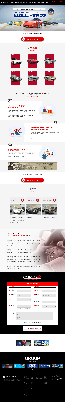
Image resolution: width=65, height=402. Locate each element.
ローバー (25, 390)
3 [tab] (32, 369)
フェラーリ (25, 383)
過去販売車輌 (32, 379)
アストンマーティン (26, 389)
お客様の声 (32, 382)
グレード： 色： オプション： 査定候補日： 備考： (34, 316)
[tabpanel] (32, 366)
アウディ (25, 388)
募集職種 (45, 379)
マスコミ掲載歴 (45, 382)
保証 (31, 388)
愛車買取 (32, 378)
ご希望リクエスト (33, 383)
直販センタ (37, 379)
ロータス (25, 387)
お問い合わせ (45, 378)
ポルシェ (25, 377)
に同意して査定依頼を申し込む (33, 322)
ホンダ (25, 394)
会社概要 (45, 377)
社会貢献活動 (45, 383)
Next (49, 366)
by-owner (32, 384)
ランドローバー (26, 393)
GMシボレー (25, 384)
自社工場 (37, 377)
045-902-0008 (57, 2)
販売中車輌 (32, 377)
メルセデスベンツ (26, 378)
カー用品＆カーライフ (39, 378)
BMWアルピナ (26, 382)
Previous (16, 366)
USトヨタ (25, 395)
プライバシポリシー (28, 322)
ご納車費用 (32, 387)
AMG (25, 379)
